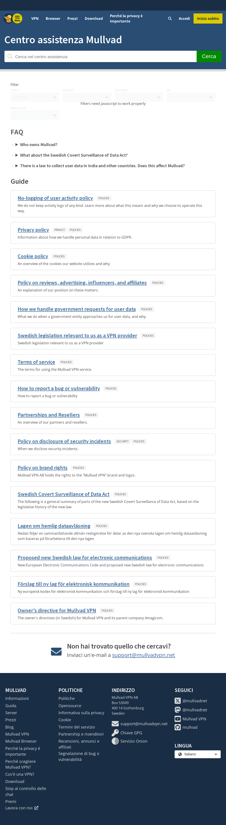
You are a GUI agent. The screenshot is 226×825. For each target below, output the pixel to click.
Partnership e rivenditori (81, 734)
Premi (10, 801)
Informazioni (17, 698)
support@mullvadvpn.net (143, 654)
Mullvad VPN (17, 734)
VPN (35, 18)
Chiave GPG (127, 732)
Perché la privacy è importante (126, 18)
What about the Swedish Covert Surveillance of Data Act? (74, 155)
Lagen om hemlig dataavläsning (54, 525)
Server (11, 712)
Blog (9, 727)
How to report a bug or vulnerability (59, 388)
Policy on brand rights (43, 467)
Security (123, 441)
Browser (53, 18)
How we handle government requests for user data (77, 309)
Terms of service (36, 361)
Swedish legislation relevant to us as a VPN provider (77, 335)
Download (94, 18)
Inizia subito (208, 18)
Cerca (209, 56)
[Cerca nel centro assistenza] (100, 56)
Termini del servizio (76, 727)
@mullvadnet (191, 700)
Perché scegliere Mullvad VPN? (20, 764)
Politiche (66, 698)
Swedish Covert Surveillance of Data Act (63, 494)
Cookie (64, 719)
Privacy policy (33, 229)
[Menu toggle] (17, 18)
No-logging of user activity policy (55, 198)
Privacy (60, 230)
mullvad (186, 727)
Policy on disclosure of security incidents (64, 441)
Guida (10, 705)
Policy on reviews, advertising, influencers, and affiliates (82, 282)
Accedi (184, 18)
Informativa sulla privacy (81, 712)
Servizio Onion (129, 741)
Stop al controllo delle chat (25, 791)
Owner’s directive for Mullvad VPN (57, 610)
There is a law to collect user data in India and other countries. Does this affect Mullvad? (102, 165)
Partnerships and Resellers (49, 414)
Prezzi (72, 18)
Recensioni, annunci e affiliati (78, 743)
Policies (103, 198)
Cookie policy (33, 256)
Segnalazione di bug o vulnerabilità (78, 756)
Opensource (69, 705)
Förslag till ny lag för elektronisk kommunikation (74, 583)
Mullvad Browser (21, 741)
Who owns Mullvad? (38, 144)
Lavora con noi (21, 807)
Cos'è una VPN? (19, 774)
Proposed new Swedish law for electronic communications (85, 557)
